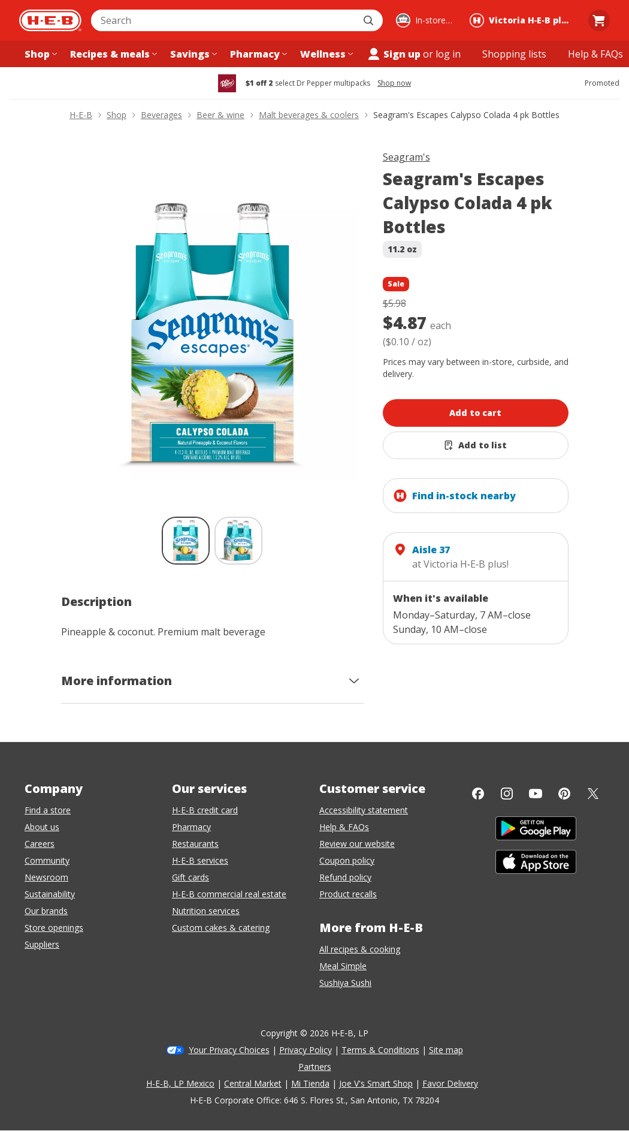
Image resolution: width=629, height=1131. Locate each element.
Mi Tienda (310, 1083)
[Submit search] (369, 20)
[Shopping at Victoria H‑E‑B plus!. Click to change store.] (522, 20)
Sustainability (50, 894)
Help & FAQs (344, 827)
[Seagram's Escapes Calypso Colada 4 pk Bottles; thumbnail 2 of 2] (238, 541)
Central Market (253, 1083)
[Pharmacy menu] (257, 54)
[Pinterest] (564, 793)
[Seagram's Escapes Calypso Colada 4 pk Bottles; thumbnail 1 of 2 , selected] (186, 541)
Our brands (46, 910)
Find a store (48, 810)
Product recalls (348, 894)
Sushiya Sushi (345, 982)
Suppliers (42, 944)
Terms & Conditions (380, 1049)
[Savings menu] (192, 54)
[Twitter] (593, 793)
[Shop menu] (39, 54)
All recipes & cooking (359, 949)
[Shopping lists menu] (514, 54)
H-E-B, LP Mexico (180, 1083)
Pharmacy (191, 827)
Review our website (357, 843)
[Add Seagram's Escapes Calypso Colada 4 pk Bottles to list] (475, 445)
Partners (314, 1066)
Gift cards (190, 877)
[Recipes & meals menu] (112, 54)
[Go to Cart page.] (599, 20)
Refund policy (345, 877)
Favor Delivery (450, 1083)
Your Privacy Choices (229, 1049)
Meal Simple (343, 966)
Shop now (394, 83)
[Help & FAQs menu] (595, 54)
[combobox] (223, 20)
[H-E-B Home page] (50, 20)
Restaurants (195, 843)
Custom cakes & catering (221, 927)
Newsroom (46, 877)
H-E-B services (200, 860)
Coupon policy (346, 860)
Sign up (394, 54)
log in (448, 54)
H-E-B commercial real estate (229, 894)
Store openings (54, 927)
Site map (446, 1049)
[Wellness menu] (325, 54)
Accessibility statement (363, 810)
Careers (40, 843)
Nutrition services (206, 910)
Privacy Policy (305, 1049)
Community (47, 860)
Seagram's (406, 157)
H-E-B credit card (205, 810)
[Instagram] (507, 793)
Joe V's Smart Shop (376, 1083)
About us (42, 827)
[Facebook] (478, 793)
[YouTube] (535, 793)
